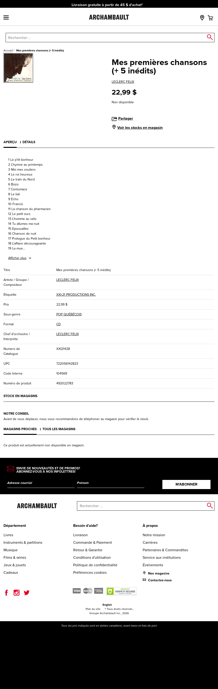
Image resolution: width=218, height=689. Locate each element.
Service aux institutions (162, 557)
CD (58, 324)
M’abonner (186, 484)
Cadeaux (11, 572)
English (107, 605)
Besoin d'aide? (85, 525)
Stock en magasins (20, 396)
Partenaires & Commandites (165, 550)
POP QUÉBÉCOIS (69, 314)
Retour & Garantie (87, 550)
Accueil (8, 50)
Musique (11, 550)
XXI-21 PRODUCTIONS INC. (76, 294)
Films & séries (15, 557)
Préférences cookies (90, 572)
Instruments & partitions (23, 542)
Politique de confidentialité (95, 565)
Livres (8, 535)
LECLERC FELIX (123, 81)
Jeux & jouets (15, 565)
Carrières (150, 542)
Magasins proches (20, 429)
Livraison (80, 535)
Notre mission (154, 535)
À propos (150, 525)
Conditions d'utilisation (92, 557)
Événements (153, 565)
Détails (29, 142)
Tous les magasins (58, 429)
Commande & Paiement (92, 542)
